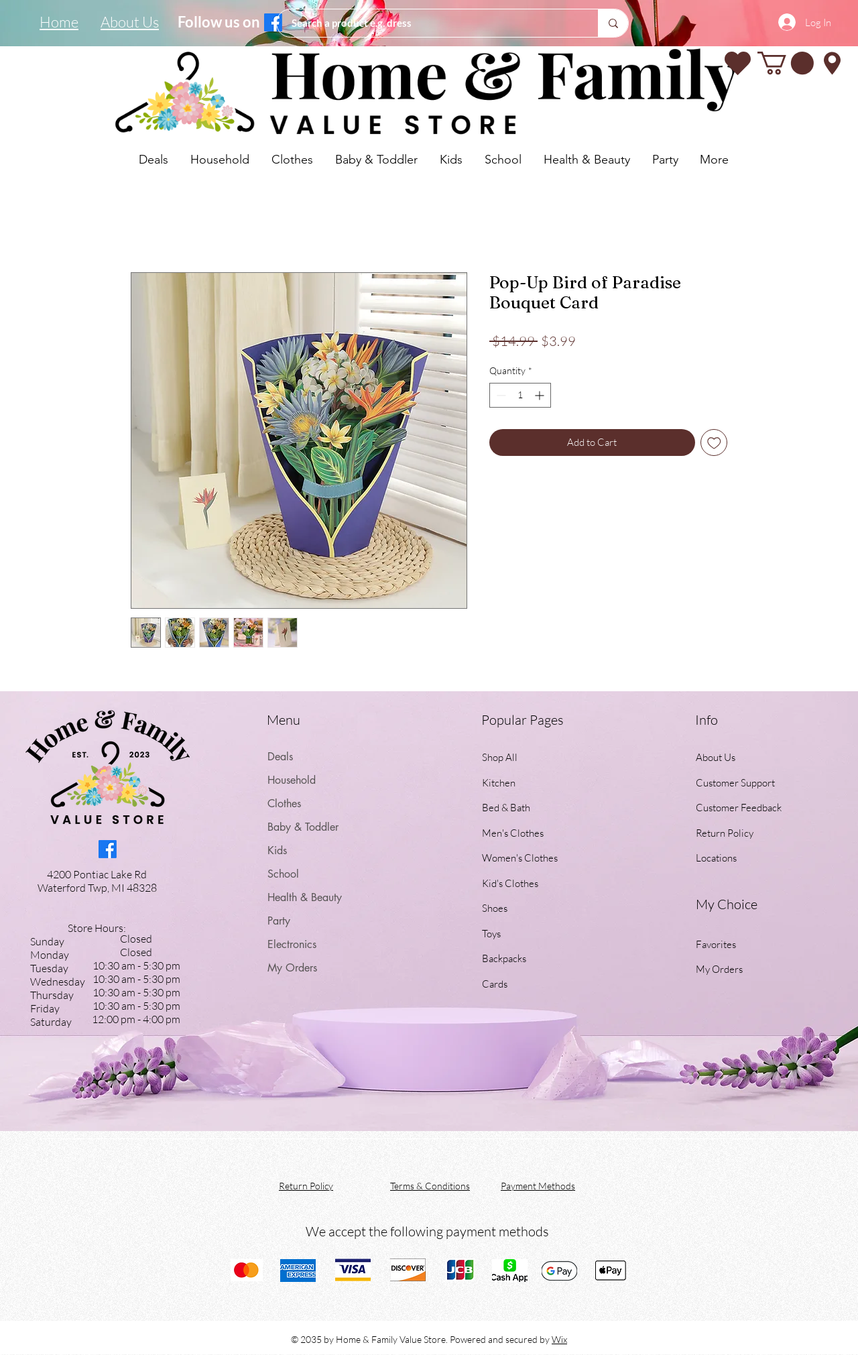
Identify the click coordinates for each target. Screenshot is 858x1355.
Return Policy (724, 833)
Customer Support (735, 782)
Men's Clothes (513, 833)
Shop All (499, 757)
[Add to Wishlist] (714, 443)
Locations (717, 857)
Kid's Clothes (510, 883)
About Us (715, 757)
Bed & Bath (506, 807)
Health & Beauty (304, 897)
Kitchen (498, 782)
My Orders (292, 968)
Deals (280, 757)
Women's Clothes (520, 857)
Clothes (284, 804)
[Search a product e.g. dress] (431, 23)
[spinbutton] (520, 395)
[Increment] (540, 395)
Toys (491, 933)
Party (278, 921)
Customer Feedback (739, 807)
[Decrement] (499, 395)
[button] (785, 63)
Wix (559, 1339)
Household (291, 780)
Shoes (494, 908)
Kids (277, 850)
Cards (494, 984)
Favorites (716, 944)
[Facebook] (273, 22)
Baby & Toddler (303, 827)
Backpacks (504, 958)
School (283, 874)
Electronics (291, 944)
